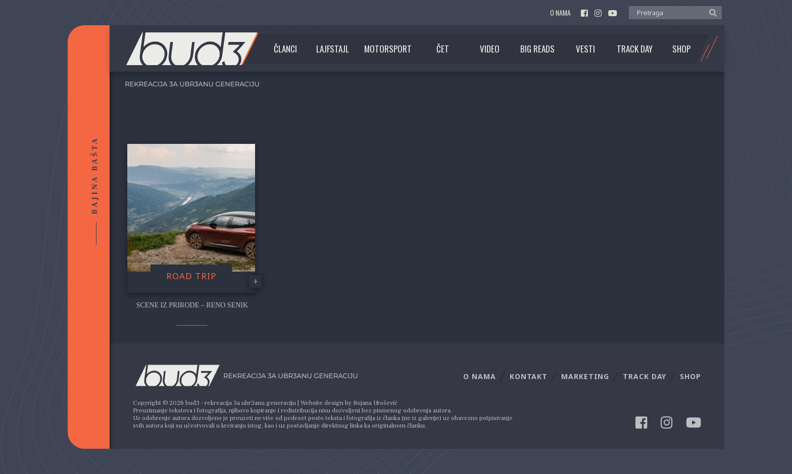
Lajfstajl (332, 49)
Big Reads (537, 49)
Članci (285, 49)
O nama (560, 13)
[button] (710, 12)
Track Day (635, 49)
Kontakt (529, 376)
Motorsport (388, 49)
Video (490, 49)
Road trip (191, 276)
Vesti (585, 49)
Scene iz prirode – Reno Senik (192, 305)
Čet (442, 49)
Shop (681, 49)
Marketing (585, 376)
